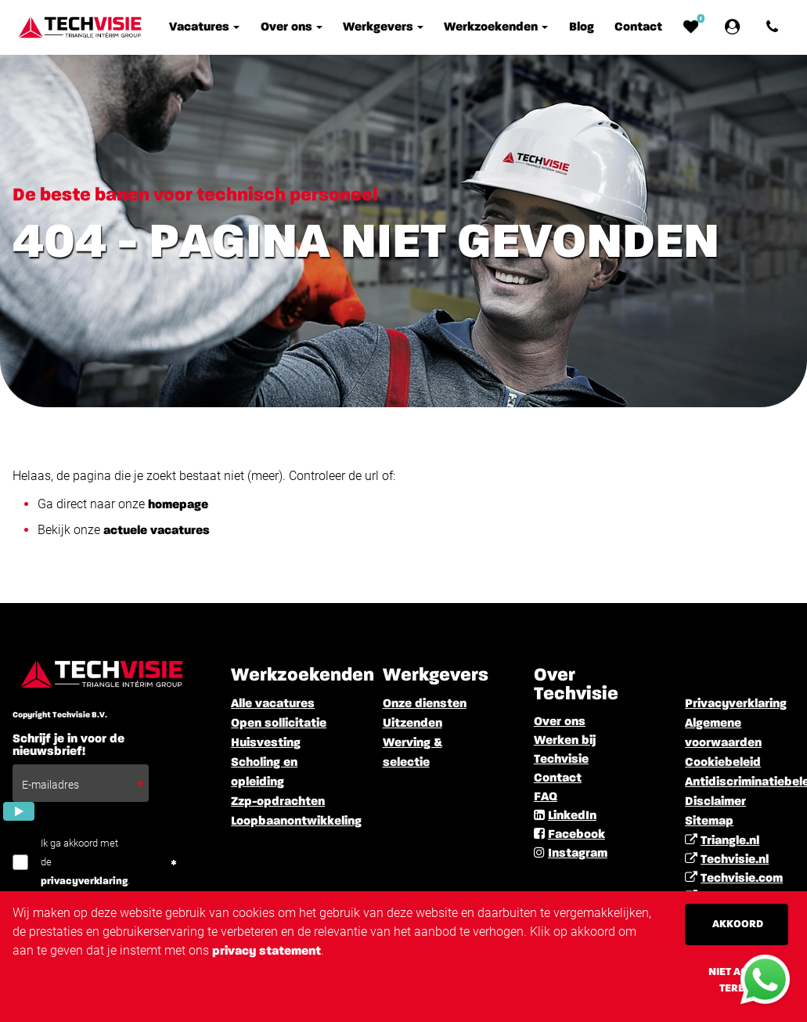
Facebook (576, 835)
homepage (178, 505)
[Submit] (18, 811)
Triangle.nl (730, 841)
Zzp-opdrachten (278, 802)
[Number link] (775, 27)
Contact (558, 778)
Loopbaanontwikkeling (296, 821)
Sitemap (709, 821)
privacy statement (266, 951)
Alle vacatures (273, 704)
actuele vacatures (156, 531)
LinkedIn (572, 816)
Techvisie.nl (735, 860)
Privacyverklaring (736, 704)
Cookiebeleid (723, 763)
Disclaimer (715, 802)
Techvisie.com (742, 878)
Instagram (577, 853)
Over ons (559, 722)
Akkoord (737, 924)
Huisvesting (266, 743)
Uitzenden (412, 723)
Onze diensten (425, 704)
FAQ (545, 797)
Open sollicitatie (278, 723)
